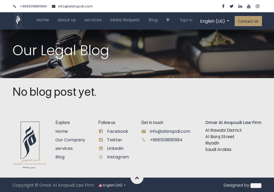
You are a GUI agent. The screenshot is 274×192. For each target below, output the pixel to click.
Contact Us (248, 21)
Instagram (118, 157)
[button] (168, 20)
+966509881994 (33, 6)
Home (61, 131)
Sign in (186, 19)
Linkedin (115, 148)
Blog (59, 157)
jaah (256, 185)
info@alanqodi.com (75, 6)
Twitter (114, 140)
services (64, 148)
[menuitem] (43, 21)
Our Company (70, 140)
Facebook (117, 131)
